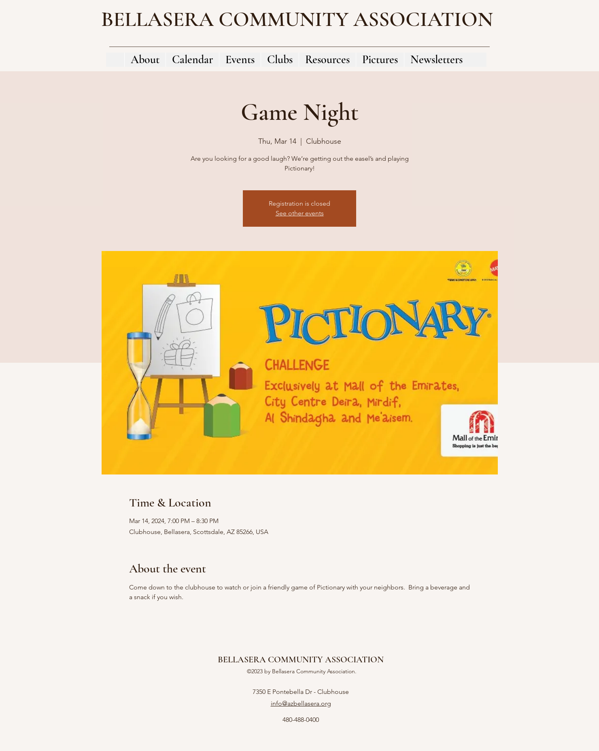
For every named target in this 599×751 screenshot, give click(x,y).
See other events (300, 213)
